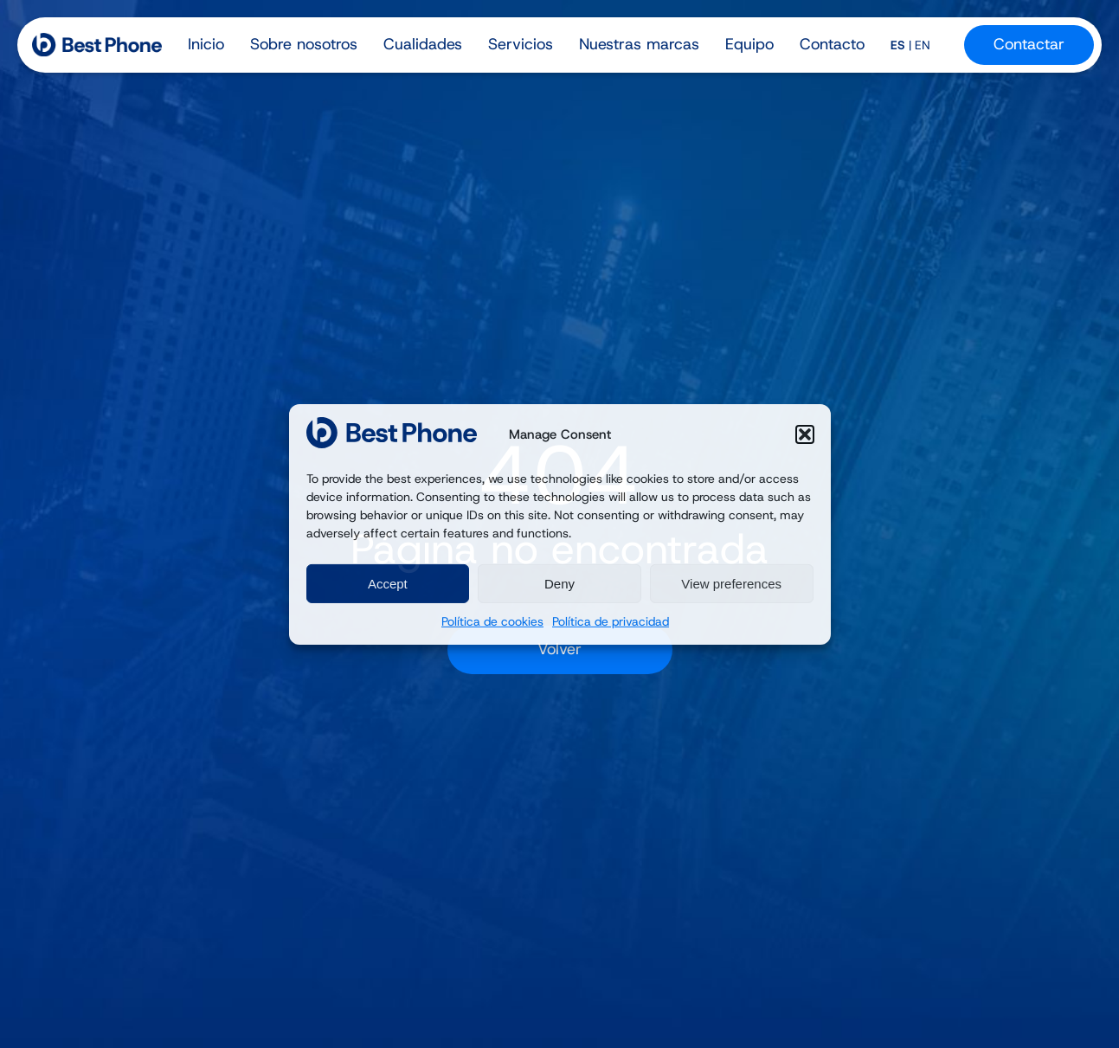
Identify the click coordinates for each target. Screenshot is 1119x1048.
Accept (388, 583)
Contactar (1029, 44)
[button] (805, 434)
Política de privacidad (610, 621)
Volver (559, 649)
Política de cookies (492, 621)
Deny (559, 583)
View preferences (731, 583)
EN (922, 45)
